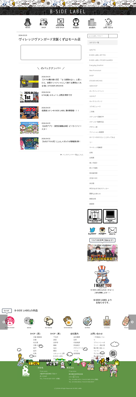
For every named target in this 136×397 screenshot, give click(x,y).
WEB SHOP (93, 86)
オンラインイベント (96, 91)
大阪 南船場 (37, 337)
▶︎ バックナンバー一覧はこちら (71, 155)
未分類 (91, 183)
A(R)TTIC (92, 50)
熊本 (34, 356)
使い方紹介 (93, 163)
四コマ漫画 (93, 168)
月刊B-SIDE (93, 178)
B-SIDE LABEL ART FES (97, 55)
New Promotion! (95, 70)
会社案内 (74, 333)
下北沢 (55, 337)
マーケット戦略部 (95, 147)
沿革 (75, 340)
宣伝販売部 (93, 173)
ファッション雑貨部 (96, 132)
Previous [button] (4, 322)
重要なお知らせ (95, 194)
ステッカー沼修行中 (96, 117)
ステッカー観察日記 (96, 122)
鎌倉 (55, 345)
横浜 (55, 351)
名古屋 (35, 342)
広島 (34, 353)
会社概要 (76, 337)
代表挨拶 (76, 342)
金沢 (34, 351)
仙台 (55, 348)
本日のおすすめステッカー (99, 188)
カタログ (92, 96)
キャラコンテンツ (95, 101)
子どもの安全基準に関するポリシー (99, 356)
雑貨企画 (92, 199)
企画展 (91, 158)
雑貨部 (91, 204)
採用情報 (76, 353)
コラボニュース (95, 106)
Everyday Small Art (96, 65)
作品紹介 (76, 345)
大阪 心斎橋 (37, 345)
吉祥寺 (55, 342)
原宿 (55, 340)
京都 (34, 340)
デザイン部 (93, 127)
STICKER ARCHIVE (96, 81)
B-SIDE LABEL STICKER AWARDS (101, 60)
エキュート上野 (59, 353)
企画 (91, 152)
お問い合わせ (96, 333)
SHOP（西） (35, 333)
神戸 (34, 348)
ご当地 (91, 112)
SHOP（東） (56, 333)
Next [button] (132, 322)
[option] (9, 322)
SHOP (91, 76)
